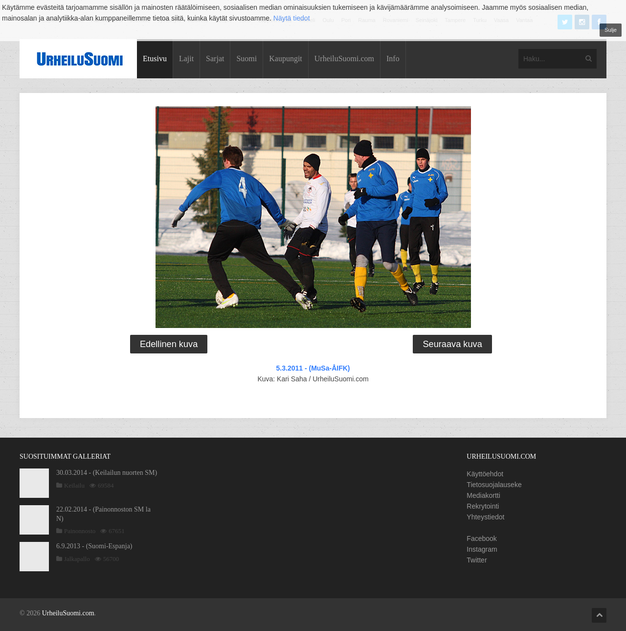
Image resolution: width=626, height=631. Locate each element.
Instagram (482, 549)
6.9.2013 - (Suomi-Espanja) (94, 546)
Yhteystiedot (485, 517)
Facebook (481, 538)
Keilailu (74, 485)
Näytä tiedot (291, 18)
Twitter (477, 560)
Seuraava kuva (452, 344)
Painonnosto (79, 531)
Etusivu (155, 58)
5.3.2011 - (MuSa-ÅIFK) (313, 368)
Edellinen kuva (169, 344)
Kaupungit (285, 58)
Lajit (186, 58)
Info (393, 58)
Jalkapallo (77, 558)
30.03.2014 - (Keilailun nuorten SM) (106, 472)
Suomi (246, 58)
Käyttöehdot (485, 474)
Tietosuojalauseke (494, 485)
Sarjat (215, 58)
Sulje (610, 30)
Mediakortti (483, 495)
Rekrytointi (483, 506)
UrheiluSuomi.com (344, 58)
